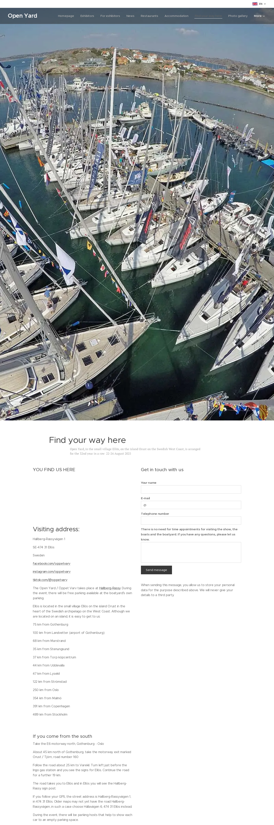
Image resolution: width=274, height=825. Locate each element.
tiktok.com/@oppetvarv (50, 580)
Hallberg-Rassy (109, 588)
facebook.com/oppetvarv (51, 563)
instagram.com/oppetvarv (52, 572)
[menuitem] (62, 16)
